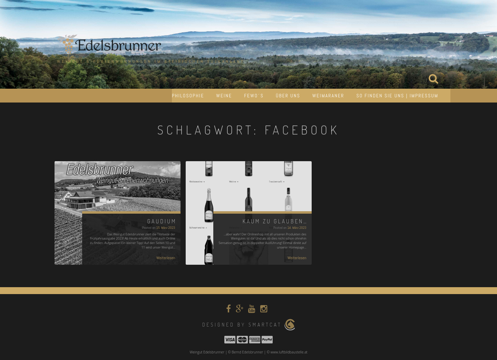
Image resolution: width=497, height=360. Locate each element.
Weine (224, 96)
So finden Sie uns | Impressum (397, 96)
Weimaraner (328, 96)
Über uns (288, 96)
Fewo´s (254, 96)
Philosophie (188, 96)
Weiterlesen (165, 258)
